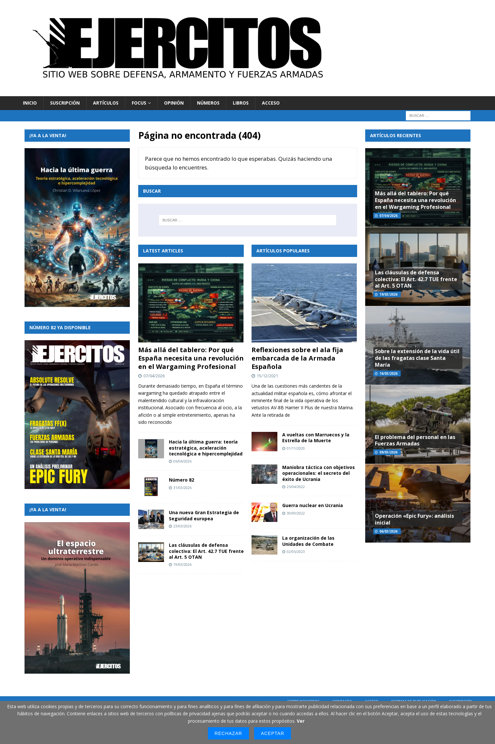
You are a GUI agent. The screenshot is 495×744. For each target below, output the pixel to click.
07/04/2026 (154, 376)
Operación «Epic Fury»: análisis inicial (414, 519)
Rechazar (228, 733)
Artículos (106, 103)
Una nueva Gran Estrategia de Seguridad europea (204, 515)
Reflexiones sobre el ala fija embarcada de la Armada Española (297, 358)
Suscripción (65, 103)
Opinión (174, 103)
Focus (139, 103)
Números (208, 103)
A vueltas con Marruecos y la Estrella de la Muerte (315, 437)
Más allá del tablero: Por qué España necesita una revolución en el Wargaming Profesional (191, 358)
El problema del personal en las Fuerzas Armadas (415, 440)
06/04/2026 (182, 461)
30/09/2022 (296, 513)
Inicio (30, 103)
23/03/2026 (182, 526)
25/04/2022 (296, 486)
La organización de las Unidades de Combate (308, 541)
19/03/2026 (182, 564)
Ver (300, 721)
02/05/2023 (296, 551)
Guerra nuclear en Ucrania (312, 505)
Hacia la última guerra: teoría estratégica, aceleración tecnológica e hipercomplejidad (205, 447)
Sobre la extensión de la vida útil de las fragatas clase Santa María (417, 358)
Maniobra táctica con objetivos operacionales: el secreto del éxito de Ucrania (318, 473)
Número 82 (181, 480)
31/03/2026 (182, 487)
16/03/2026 (388, 373)
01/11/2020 (296, 448)
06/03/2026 (388, 531)
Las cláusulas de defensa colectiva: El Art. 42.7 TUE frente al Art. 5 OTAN (206, 551)
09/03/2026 (388, 452)
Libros (241, 103)
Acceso (271, 103)
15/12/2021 (267, 376)
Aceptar (272, 733)
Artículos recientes (395, 135)
